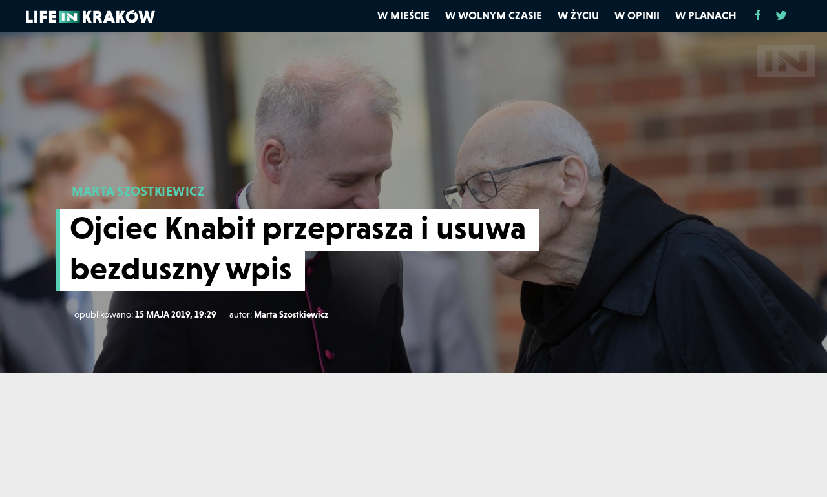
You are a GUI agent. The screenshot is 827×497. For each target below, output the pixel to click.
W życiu (578, 15)
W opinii (637, 15)
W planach (706, 15)
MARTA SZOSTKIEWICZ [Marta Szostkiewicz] (138, 191)
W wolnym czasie (493, 15)
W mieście (403, 15)
